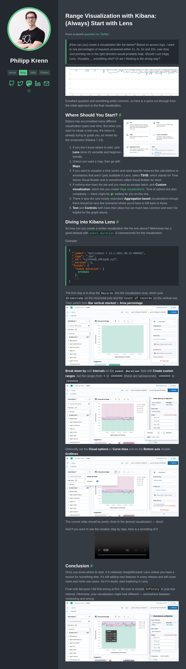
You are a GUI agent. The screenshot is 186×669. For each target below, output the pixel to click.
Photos (45, 72)
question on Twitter (96, 34)
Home (12, 72)
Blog (23, 72)
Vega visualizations (132, 189)
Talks (33, 72)
